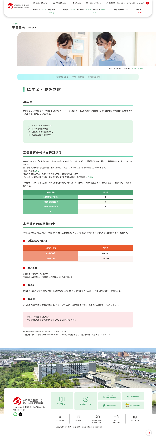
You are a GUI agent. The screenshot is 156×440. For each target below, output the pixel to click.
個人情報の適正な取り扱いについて (97, 419)
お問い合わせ (79, 418)
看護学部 (51, 11)
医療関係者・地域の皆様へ (117, 3)
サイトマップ (135, 418)
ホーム (111, 68)
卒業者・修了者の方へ (95, 3)
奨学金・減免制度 (78, 77)
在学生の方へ (79, 3)
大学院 (69, 9)
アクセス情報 (60, 418)
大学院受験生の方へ (62, 3)
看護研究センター (123, 9)
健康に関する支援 (61, 77)
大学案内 (39, 9)
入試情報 (84, 9)
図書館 (138, 11)
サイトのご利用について (116, 419)
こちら (37, 170)
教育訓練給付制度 (94, 77)
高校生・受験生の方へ (42, 3)
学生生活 (100, 11)
